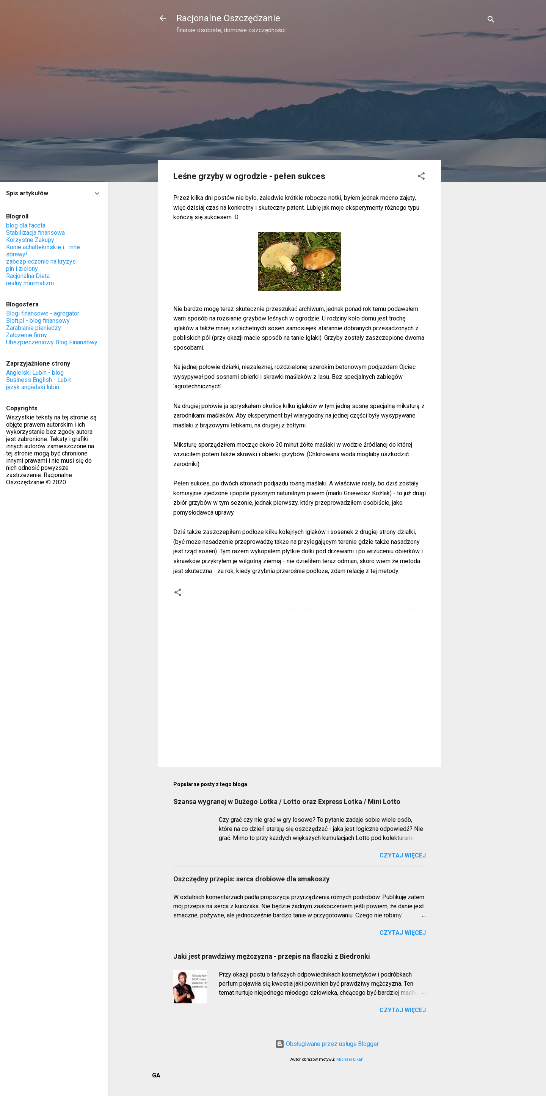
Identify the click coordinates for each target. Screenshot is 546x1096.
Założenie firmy (26, 335)
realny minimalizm (30, 283)
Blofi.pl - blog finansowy (38, 320)
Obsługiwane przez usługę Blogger (327, 1043)
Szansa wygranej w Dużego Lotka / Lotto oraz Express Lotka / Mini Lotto (286, 802)
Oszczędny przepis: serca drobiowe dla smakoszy (251, 879)
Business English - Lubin (39, 379)
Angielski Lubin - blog (35, 372)
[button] (421, 177)
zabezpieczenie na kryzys (41, 261)
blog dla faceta (26, 225)
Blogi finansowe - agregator (42, 313)
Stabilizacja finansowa (35, 232)
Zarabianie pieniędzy (33, 327)
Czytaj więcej (403, 855)
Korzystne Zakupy (30, 239)
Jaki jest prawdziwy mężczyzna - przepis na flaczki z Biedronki (271, 956)
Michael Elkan (350, 1059)
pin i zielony (22, 268)
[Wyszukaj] (491, 20)
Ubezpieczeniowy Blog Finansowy (51, 342)
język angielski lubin (32, 387)
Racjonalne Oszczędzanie (228, 18)
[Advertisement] (471, 161)
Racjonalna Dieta (28, 275)
